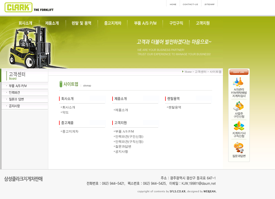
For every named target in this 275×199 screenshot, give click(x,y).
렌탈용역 (174, 107)
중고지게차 (70, 131)
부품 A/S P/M (124, 131)
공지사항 (121, 151)
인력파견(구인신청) (129, 136)
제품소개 (121, 110)
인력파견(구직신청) (129, 141)
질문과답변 (123, 146)
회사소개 (68, 107)
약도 (65, 112)
